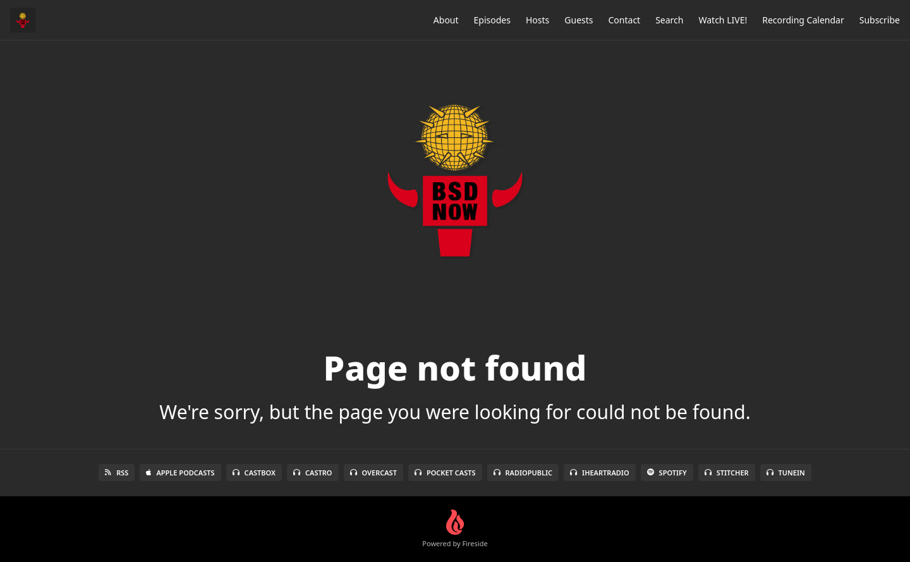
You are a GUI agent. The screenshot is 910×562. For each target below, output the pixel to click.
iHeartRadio (599, 472)
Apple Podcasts (180, 472)
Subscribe (879, 20)
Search (669, 20)
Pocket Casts (445, 472)
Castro (312, 472)
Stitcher (727, 472)
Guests (578, 20)
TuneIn (786, 472)
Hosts (537, 20)
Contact (625, 20)
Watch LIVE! (722, 20)
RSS (116, 472)
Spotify (667, 472)
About (446, 20)
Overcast (373, 472)
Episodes (492, 20)
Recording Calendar (803, 20)
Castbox (254, 472)
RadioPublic (523, 472)
